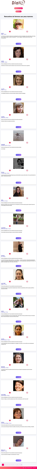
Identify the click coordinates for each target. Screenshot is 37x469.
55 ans (5, 34)
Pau (2, 256)
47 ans (5, 284)
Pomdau (2, 172)
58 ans (4, 256)
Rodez (2, 34)
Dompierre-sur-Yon (4, 145)
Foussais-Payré (3, 173)
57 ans (9, 145)
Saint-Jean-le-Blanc (4, 228)
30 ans (8, 395)
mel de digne (3, 394)
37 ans (9, 228)
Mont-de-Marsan (4, 339)
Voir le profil (18, 43)
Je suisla (2, 88)
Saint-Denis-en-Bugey (4, 423)
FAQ (23, 467)
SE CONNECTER (18, 11)
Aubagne (2, 62)
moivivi (2, 311)
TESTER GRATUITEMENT (18, 8)
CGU (25, 467)
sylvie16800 (3, 283)
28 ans (6, 62)
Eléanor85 (3, 366)
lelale (2, 200)
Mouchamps (3, 367)
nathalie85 (3, 144)
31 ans (5, 89)
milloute (2, 422)
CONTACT (34, 467)
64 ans (7, 117)
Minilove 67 (3, 450)
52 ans (7, 367)
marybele (2, 116)
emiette (2, 61)
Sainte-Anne (3, 117)
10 (21, 464)
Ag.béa (2, 33)
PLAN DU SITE (29, 467)
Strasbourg (3, 312)
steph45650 (3, 227)
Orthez (2, 89)
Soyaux (2, 284)
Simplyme (3, 255)
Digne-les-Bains (4, 395)
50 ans (8, 173)
